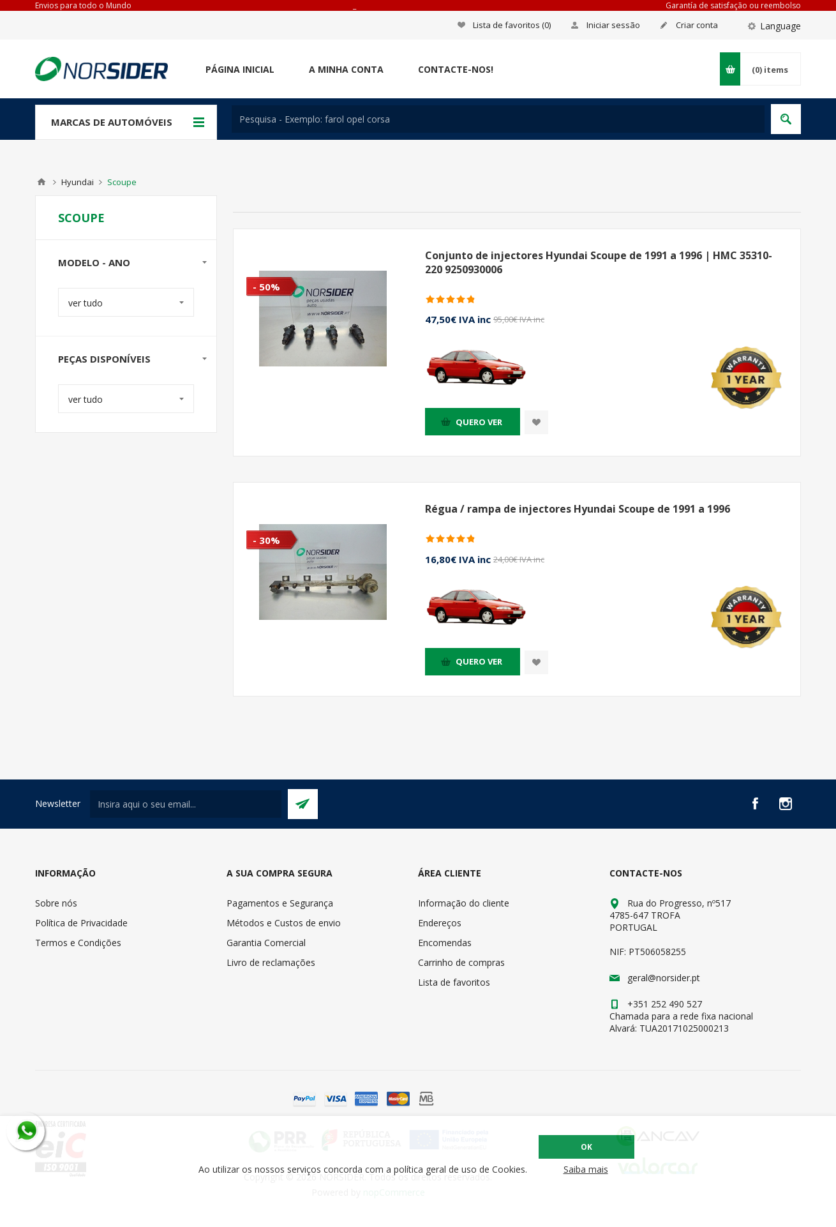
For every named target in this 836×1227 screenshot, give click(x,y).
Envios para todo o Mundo (83, 5)
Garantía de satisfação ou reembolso (733, 5)
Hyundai (77, 182)
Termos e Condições (78, 943)
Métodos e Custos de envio (284, 923)
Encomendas (445, 943)
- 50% (266, 286)
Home (41, 182)
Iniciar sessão (613, 25)
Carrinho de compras (461, 962)
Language (780, 26)
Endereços (439, 923)
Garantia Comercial (266, 943)
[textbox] (498, 119)
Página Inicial (239, 69)
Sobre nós (56, 903)
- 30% (266, 540)
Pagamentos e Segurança (280, 903)
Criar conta (697, 25)
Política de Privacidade (81, 923)
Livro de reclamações (271, 962)
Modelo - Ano (94, 262)
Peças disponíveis (104, 358)
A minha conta (346, 69)
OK (586, 1146)
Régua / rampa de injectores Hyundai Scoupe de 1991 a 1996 (577, 509)
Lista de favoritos (454, 982)
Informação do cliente (463, 903)
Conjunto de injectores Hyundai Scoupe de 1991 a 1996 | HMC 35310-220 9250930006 (598, 262)
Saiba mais (586, 1169)
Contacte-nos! (455, 69)
